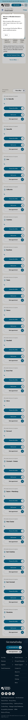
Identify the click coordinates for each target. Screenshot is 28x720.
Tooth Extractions (5, 668)
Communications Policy (7, 703)
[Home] (1, 14)
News (16, 682)
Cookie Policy (4, 706)
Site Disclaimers (19, 697)
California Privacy (18, 703)
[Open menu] (26, 5)
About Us (17, 672)
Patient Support (19, 664)
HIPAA (15, 709)
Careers (17, 675)
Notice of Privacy (5, 712)
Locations (7, 13)
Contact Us (18, 668)
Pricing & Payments (19, 661)
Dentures (3, 661)
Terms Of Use (4, 700)
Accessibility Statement (7, 709)
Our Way (3, 657)
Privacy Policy (12, 700)
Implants (3, 664)
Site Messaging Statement (7, 697)
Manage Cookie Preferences (16, 706)
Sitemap (17, 679)
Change (25, 10)
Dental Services (19, 657)
